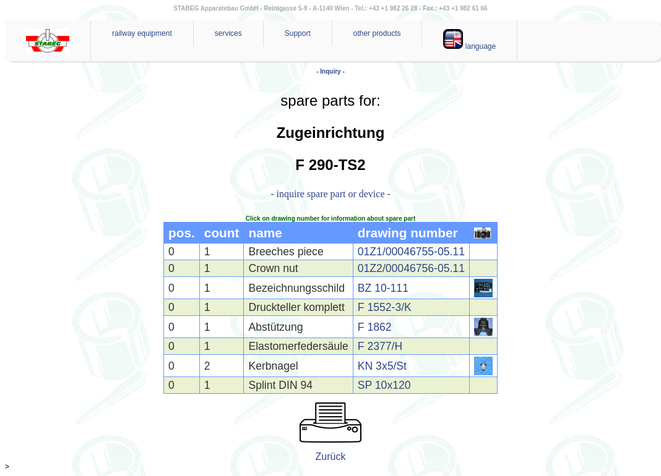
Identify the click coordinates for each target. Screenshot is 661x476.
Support (298, 33)
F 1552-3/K (385, 307)
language (469, 40)
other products (377, 33)
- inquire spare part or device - (330, 194)
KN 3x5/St (382, 366)
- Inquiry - (330, 71)
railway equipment (142, 33)
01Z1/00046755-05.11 (411, 251)
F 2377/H (380, 346)
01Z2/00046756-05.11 (411, 268)
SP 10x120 (384, 385)
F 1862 (375, 327)
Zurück (331, 456)
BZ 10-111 (383, 288)
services (228, 33)
